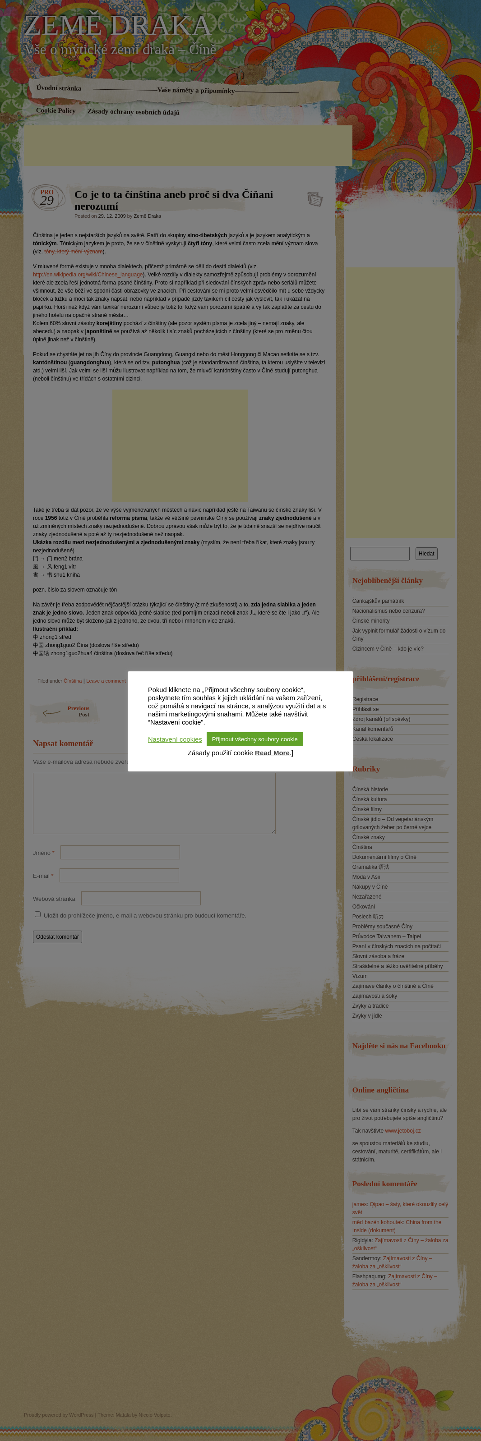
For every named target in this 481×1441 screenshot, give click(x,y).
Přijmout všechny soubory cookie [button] (255, 739)
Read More (272, 753)
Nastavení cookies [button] (175, 739)
